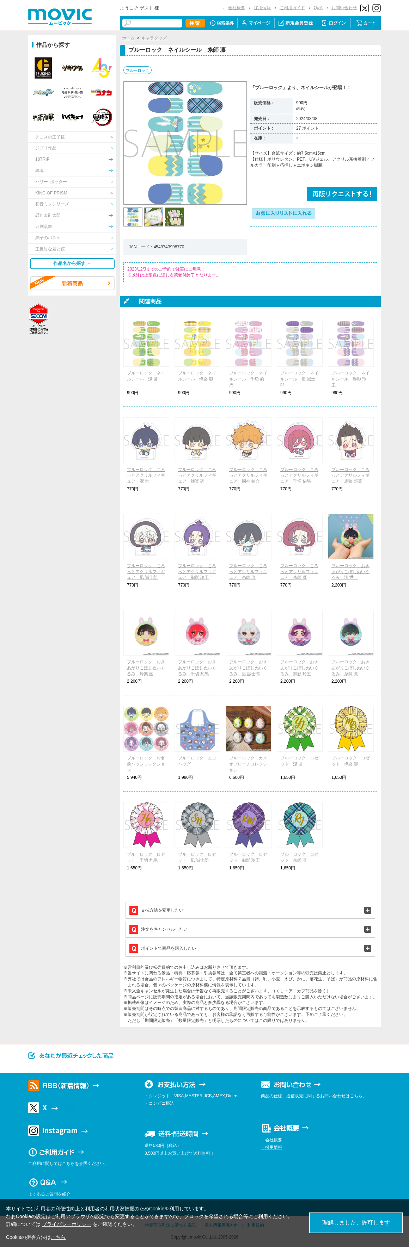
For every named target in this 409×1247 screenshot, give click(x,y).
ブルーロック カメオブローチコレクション (248, 764)
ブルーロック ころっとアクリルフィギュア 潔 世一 (146, 475)
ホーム (128, 38)
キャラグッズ (154, 38)
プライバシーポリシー (66, 1224)
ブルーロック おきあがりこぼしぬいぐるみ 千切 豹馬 (197, 667)
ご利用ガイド (292, 7)
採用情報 (262, 7)
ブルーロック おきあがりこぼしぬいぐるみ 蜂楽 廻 (146, 667)
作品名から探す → (72, 263)
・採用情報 (271, 1147)
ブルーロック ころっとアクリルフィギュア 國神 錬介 (248, 475)
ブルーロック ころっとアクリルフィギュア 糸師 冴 (299, 571)
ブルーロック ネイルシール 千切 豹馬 (248, 379)
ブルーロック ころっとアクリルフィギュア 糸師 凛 (248, 571)
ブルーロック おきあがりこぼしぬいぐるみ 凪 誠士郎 (248, 667)
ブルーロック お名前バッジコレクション (146, 764)
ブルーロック (137, 70)
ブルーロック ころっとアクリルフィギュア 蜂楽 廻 (197, 475)
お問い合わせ (344, 7)
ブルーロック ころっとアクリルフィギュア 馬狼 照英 (350, 475)
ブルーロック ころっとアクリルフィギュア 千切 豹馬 (299, 475)
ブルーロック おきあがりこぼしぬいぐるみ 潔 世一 (350, 571)
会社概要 (236, 7)
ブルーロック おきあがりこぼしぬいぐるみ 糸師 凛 (350, 667)
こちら (58, 1237)
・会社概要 (271, 1139)
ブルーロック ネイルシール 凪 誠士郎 (299, 379)
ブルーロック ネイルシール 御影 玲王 (350, 379)
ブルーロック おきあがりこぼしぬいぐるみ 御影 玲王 (299, 667)
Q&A (318, 7)
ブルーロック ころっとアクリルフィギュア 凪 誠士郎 (146, 571)
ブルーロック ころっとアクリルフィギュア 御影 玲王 (197, 571)
